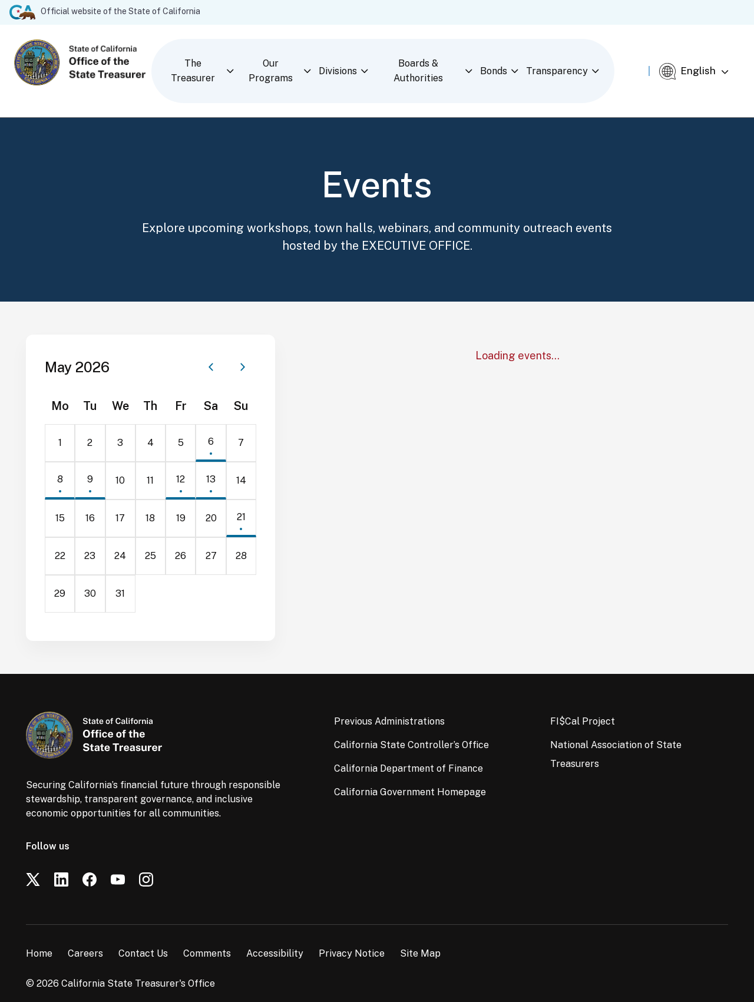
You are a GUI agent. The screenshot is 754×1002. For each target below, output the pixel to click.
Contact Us (143, 936)
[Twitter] (33, 862)
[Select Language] (703, 63)
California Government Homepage (410, 775)
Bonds (511, 62)
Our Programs (280, 62)
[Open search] (641, 62)
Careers (85, 936)
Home (39, 936)
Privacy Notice (352, 936)
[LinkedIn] (61, 862)
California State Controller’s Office (411, 727)
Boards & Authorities (433, 62)
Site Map (420, 936)
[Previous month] (210, 349)
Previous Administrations (389, 704)
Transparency (575, 62)
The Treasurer (198, 62)
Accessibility (274, 936)
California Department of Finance (408, 751)
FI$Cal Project (582, 704)
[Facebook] (89, 862)
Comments (207, 936)
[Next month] (242, 349)
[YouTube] (118, 862)
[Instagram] (146, 862)
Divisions (349, 62)
